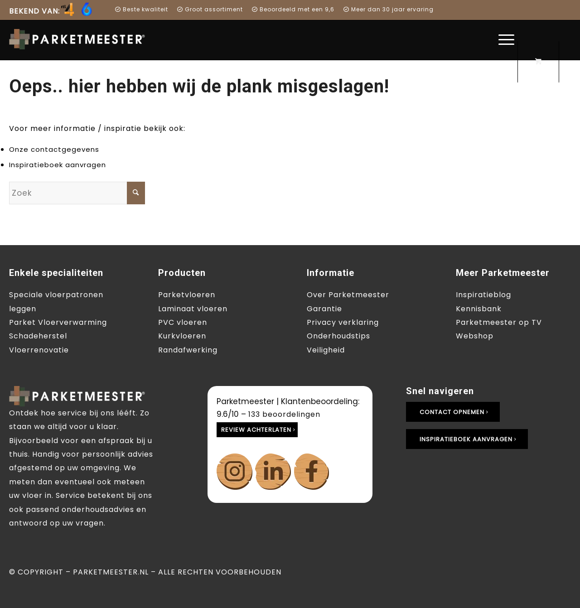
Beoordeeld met (282, 9)
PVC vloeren (182, 322)
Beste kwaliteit (141, 9)
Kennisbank (479, 309)
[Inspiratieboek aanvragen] (467, 439)
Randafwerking (188, 350)
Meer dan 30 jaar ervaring (388, 9)
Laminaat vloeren (192, 309)
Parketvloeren (186, 295)
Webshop (474, 336)
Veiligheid (326, 350)
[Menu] (503, 40)
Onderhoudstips (338, 336)
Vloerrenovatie (39, 350)
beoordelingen (284, 414)
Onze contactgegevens (54, 149)
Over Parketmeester (348, 295)
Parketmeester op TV (499, 322)
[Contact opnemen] (453, 412)
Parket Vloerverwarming (58, 322)
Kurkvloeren (182, 336)
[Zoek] (77, 193)
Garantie (324, 309)
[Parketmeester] (81, 39)
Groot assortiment (210, 9)
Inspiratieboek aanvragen (57, 164)
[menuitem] (53, 13)
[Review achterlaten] (257, 429)
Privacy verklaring (343, 322)
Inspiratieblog (483, 295)
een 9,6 (323, 9)
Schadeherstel (38, 336)
